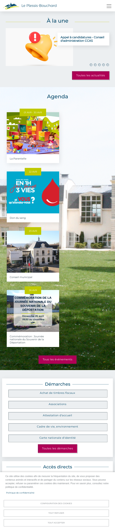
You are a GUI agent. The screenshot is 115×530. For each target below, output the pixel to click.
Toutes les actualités (90, 75)
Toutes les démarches (57, 325)
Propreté (91, 364)
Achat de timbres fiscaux (57, 270)
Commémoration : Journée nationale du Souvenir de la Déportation (79, 216)
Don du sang (70, 156)
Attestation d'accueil (57, 292)
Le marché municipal (57, 364)
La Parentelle (18, 156)
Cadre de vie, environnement (57, 303)
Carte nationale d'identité (57, 315)
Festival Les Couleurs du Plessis (57, 453)
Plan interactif (23, 364)
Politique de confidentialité (20, 492)
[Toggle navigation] (109, 6)
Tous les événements (57, 236)
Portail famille (23, 386)
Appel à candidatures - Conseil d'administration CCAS (82, 38)
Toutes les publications (57, 460)
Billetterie (90, 386)
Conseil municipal (21, 213)
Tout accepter (56, 522)
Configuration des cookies (56, 503)
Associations (57, 281)
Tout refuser (56, 513)
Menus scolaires (57, 386)
